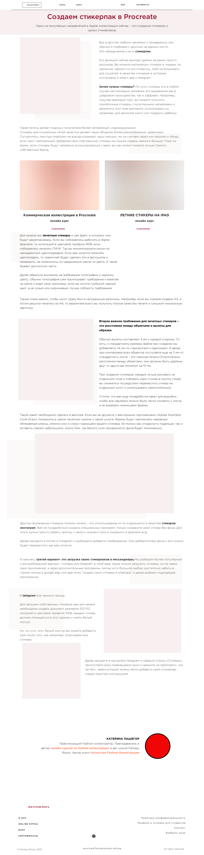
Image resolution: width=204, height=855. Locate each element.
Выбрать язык (175, 832)
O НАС (22, 818)
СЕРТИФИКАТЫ (28, 836)
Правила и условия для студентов (162, 823)
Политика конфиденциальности (163, 818)
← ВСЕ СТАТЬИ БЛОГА (37, 807)
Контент (180, 827)
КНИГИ (79, 5)
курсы (62, 5)
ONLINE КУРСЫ (28, 824)
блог (123, 5)
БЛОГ (21, 830)
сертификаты (142, 5)
